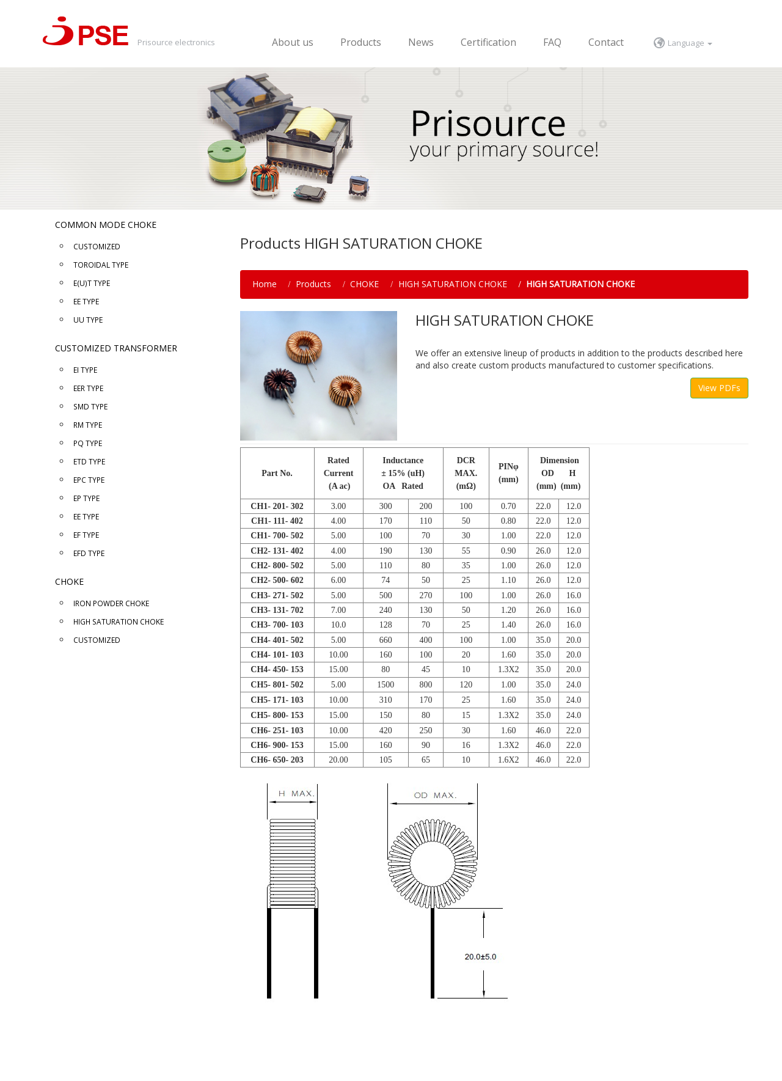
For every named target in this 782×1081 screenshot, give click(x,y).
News (421, 42)
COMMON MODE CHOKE (105, 224)
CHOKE (69, 581)
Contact (606, 42)
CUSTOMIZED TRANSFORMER (116, 348)
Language (690, 42)
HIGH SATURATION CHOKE (452, 284)
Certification (488, 42)
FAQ (552, 42)
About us (292, 42)
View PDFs (719, 388)
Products (360, 42)
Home (264, 284)
